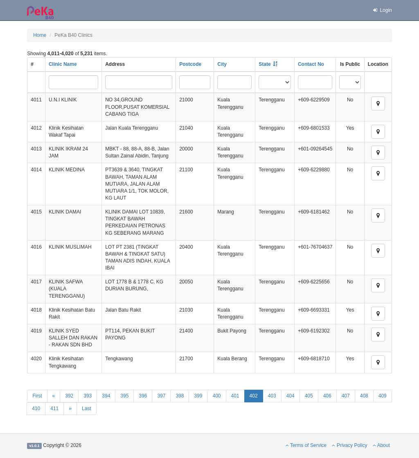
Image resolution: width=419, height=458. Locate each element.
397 (161, 396)
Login (382, 10)
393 (87, 396)
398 (180, 396)
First (37, 396)
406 (327, 396)
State (264, 64)
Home (39, 35)
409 (382, 396)
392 (69, 396)
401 (235, 396)
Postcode (190, 64)
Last (86, 408)
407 (346, 396)
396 (143, 396)
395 (124, 396)
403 (272, 396)
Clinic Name (63, 64)
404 (290, 396)
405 (309, 396)
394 (106, 396)
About (381, 445)
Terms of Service (306, 445)
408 (364, 396)
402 (254, 396)
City (222, 64)
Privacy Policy (349, 445)
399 (198, 396)
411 (54, 408)
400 (216, 396)
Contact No (311, 64)
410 (36, 408)
